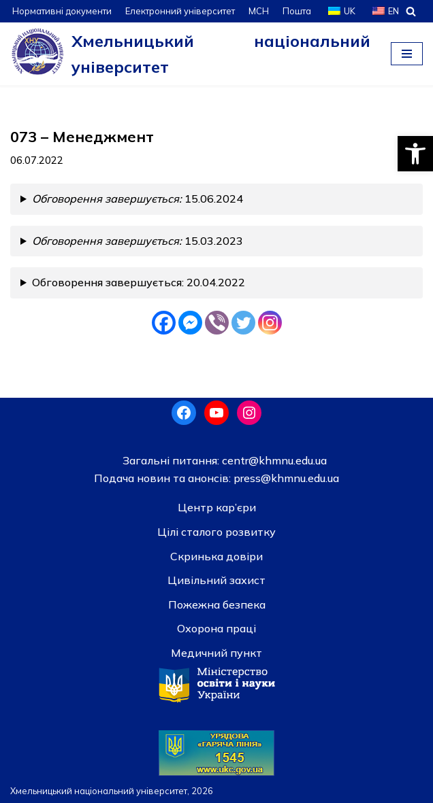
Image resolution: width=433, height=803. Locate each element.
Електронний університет (180, 10)
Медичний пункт (216, 653)
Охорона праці (216, 628)
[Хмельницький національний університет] (190, 54)
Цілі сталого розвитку (216, 532)
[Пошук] (411, 11)
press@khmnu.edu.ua (285, 478)
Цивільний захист (216, 580)
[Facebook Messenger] (190, 323)
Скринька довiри (216, 556)
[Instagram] (270, 323)
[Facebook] (164, 323)
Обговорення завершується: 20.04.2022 (138, 282)
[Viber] (217, 323)
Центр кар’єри (217, 507)
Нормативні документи (62, 10)
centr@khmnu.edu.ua (273, 460)
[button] (415, 153)
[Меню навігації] (407, 53)
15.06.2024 (137, 198)
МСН (258, 10)
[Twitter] (243, 323)
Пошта (297, 10)
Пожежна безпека (217, 604)
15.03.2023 (137, 240)
